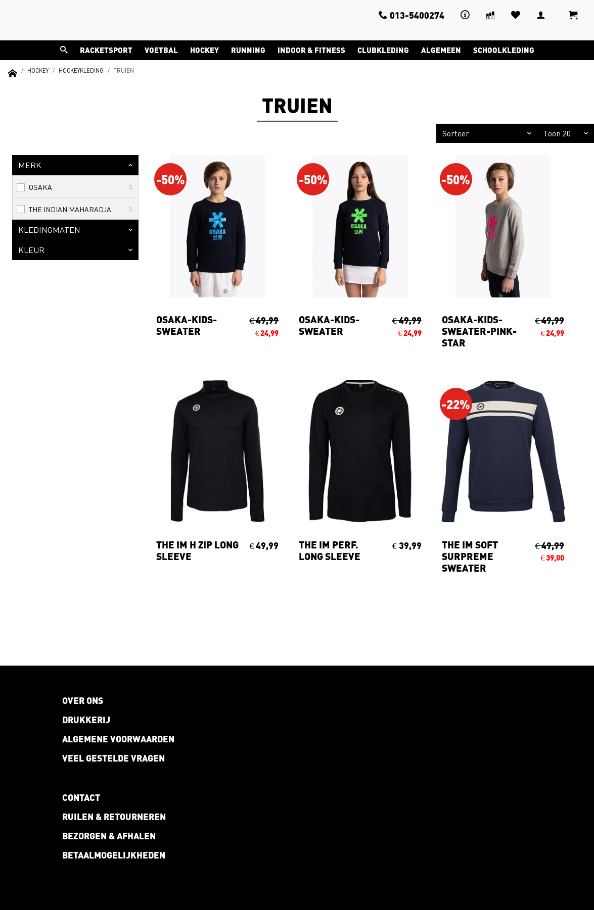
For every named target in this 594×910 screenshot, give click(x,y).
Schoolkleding (503, 50)
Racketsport (106, 50)
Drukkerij (86, 719)
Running (248, 50)
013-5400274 (411, 15)
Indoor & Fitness (311, 50)
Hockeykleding (81, 70)
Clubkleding (383, 50)
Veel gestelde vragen (113, 758)
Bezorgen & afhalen (109, 835)
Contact (81, 797)
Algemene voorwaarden (118, 738)
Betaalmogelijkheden (113, 855)
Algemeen (441, 50)
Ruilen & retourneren (114, 816)
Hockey (204, 50)
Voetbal (161, 50)
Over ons (82, 700)
